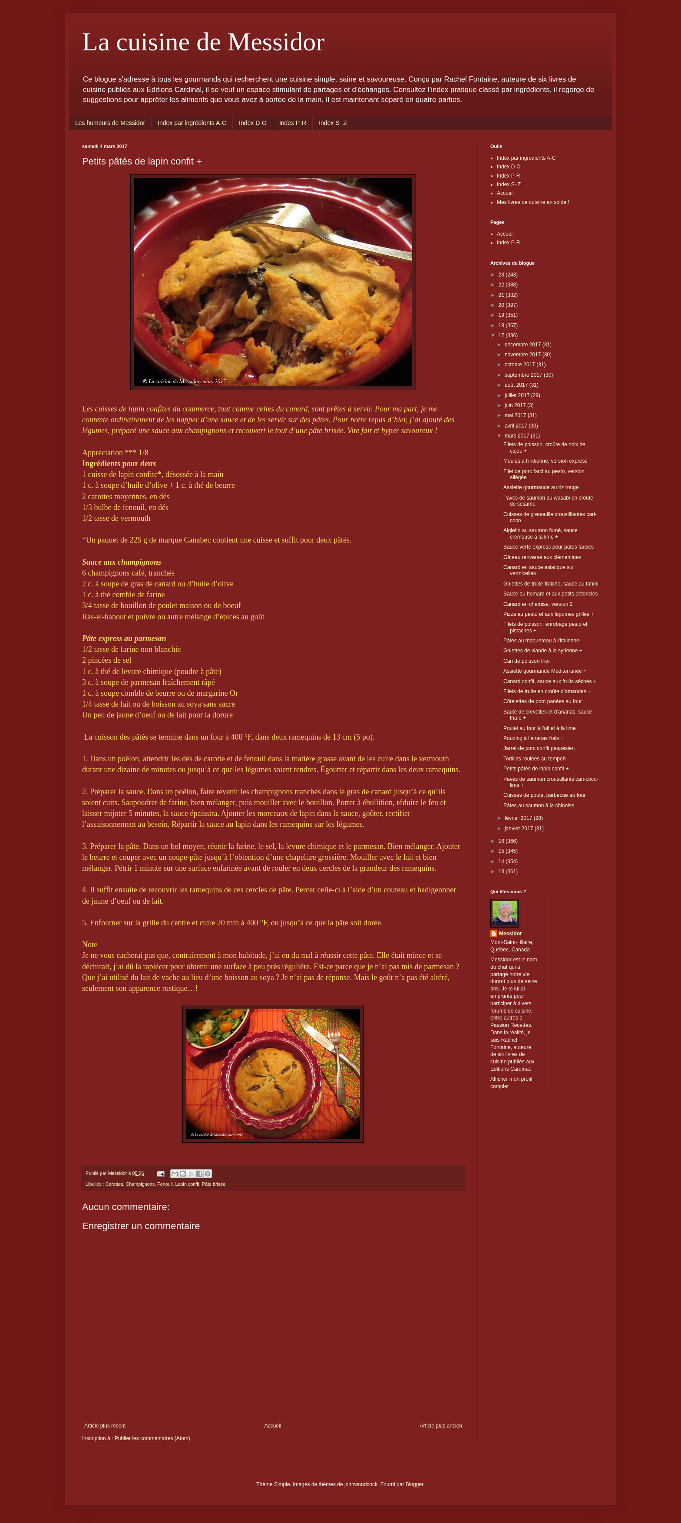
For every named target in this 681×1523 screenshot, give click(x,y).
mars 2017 (518, 436)
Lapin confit (187, 1184)
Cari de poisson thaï (526, 661)
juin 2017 (516, 405)
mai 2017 (516, 415)
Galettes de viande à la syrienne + (542, 651)
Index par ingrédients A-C (192, 122)
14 (502, 862)
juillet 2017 (518, 395)
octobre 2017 (520, 365)
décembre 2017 (523, 345)
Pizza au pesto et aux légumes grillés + (548, 614)
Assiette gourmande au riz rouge (541, 487)
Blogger (414, 1484)
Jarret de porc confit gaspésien (539, 748)
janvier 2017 (520, 829)
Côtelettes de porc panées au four (542, 701)
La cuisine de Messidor (203, 41)
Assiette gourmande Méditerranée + (544, 671)
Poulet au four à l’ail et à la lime (539, 728)
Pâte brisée (214, 1184)
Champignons (140, 1184)
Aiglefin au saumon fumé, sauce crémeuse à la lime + (540, 533)
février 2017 (519, 818)
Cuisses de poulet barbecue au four (544, 795)
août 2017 (517, 385)
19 (502, 315)
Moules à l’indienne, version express (545, 461)
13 (502, 871)
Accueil (272, 1426)
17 (502, 335)
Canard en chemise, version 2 (537, 604)
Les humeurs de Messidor (110, 122)
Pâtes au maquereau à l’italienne (541, 641)
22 (502, 285)
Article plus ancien (441, 1426)
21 (502, 295)
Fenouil (164, 1184)
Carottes (114, 1184)
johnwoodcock (360, 1484)
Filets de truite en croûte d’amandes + (547, 691)
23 (502, 275)
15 (502, 851)
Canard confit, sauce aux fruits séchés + (549, 681)
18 (502, 325)
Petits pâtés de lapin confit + (536, 769)
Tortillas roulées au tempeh (534, 759)
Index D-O (253, 122)
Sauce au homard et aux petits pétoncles (550, 594)
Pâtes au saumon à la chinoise (538, 806)
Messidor (510, 934)
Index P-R (292, 122)
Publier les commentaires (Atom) (152, 1438)
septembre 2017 (524, 375)
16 (502, 841)
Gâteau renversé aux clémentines (542, 557)
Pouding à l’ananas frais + (533, 738)
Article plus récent (105, 1426)
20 (502, 305)
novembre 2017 (523, 355)
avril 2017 (517, 426)
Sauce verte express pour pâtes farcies (548, 547)
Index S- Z (333, 122)
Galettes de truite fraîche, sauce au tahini (550, 584)
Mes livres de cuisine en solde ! (533, 202)
